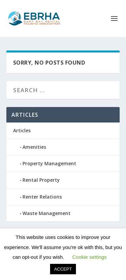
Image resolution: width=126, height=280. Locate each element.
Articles (22, 130)
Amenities (34, 147)
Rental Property (41, 180)
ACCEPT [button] (63, 269)
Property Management (49, 163)
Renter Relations (42, 197)
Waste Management (47, 213)
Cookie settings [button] (89, 257)
